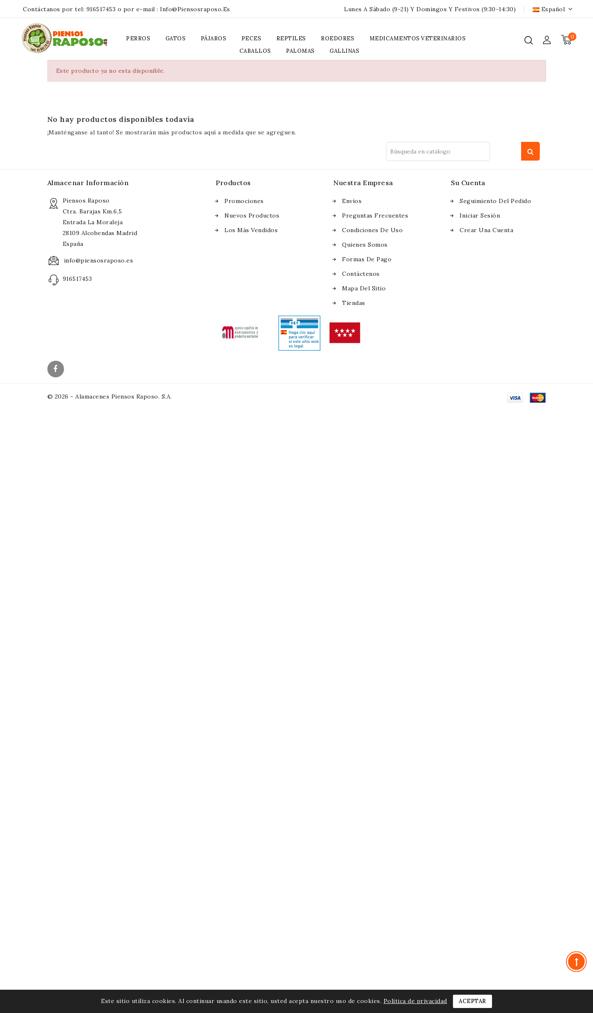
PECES (251, 38)
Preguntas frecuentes (375, 215)
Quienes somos (365, 244)
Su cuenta (468, 182)
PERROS (138, 38)
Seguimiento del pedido (495, 201)
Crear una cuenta (486, 230)
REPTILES (291, 38)
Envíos (352, 201)
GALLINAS (344, 50)
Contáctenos (361, 273)
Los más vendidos (251, 230)
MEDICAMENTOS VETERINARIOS (417, 38)
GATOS (175, 38)
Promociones (244, 201)
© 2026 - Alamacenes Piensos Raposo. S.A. (109, 396)
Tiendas (353, 303)
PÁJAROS (213, 38)
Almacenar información (88, 182)
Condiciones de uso (372, 230)
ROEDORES (337, 38)
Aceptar (472, 1001)
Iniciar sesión (480, 215)
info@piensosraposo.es (195, 9)
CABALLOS (255, 50)
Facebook (56, 370)
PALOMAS (300, 50)
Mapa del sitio (364, 288)
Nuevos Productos (251, 215)
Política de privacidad (415, 1001)
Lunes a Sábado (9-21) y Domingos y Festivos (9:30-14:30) (430, 9)
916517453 (101, 9)
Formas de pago (366, 259)
